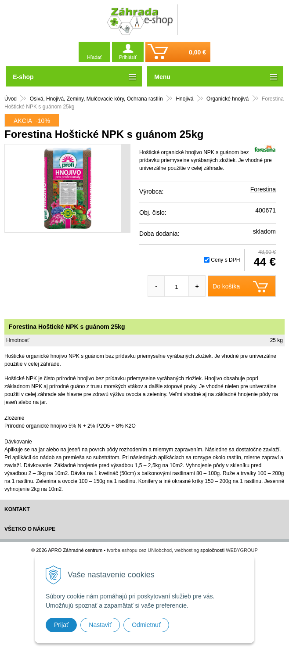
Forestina (263, 189)
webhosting (186, 550)
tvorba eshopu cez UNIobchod (139, 550)
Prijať (61, 624)
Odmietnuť (146, 624)
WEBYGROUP (242, 550)
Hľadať (94, 57)
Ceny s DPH (225, 260)
